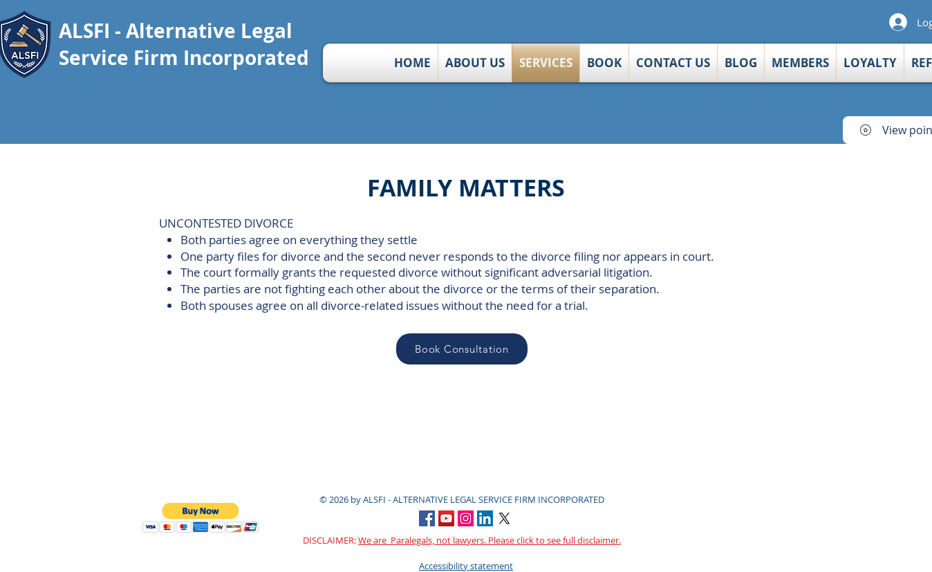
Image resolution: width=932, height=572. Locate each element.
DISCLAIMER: (462, 540)
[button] (201, 517)
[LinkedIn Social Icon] (485, 518)
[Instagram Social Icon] (466, 518)
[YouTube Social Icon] (446, 518)
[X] (504, 518)
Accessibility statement (466, 566)
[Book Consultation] (462, 349)
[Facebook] (427, 518)
